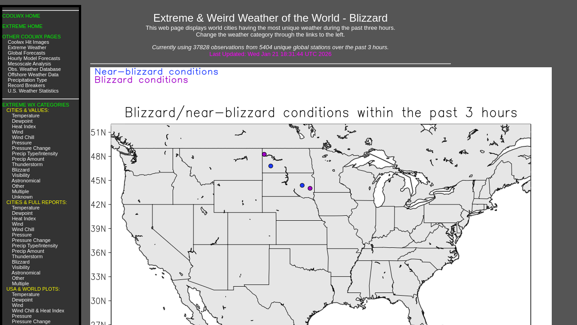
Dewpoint (22, 121)
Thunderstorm (27, 164)
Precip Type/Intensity (35, 153)
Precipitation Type (27, 80)
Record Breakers (26, 85)
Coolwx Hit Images (28, 42)
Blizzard (20, 169)
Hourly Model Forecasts (34, 58)
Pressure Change (31, 148)
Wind (17, 132)
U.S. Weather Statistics (33, 90)
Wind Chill (23, 137)
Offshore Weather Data (33, 74)
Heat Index (24, 126)
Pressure (22, 142)
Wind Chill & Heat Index (38, 310)
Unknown (22, 197)
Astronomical (26, 180)
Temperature (26, 115)
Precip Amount (28, 159)
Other (18, 186)
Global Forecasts (26, 53)
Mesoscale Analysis (29, 63)
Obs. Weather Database (34, 69)
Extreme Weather (27, 47)
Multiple (20, 191)
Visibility (21, 175)
